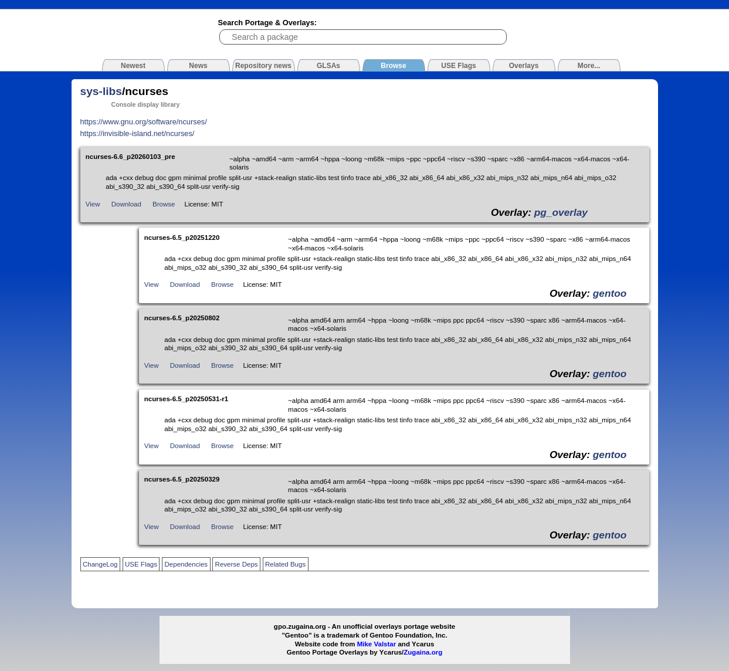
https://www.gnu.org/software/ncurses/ (143, 121)
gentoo (610, 293)
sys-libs (101, 91)
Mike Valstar (376, 644)
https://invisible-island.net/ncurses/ (137, 133)
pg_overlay (561, 212)
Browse (163, 204)
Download (126, 204)
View (93, 204)
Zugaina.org (423, 652)
